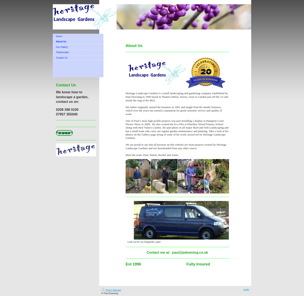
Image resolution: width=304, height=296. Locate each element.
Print (106, 290)
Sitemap (117, 290)
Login (246, 289)
